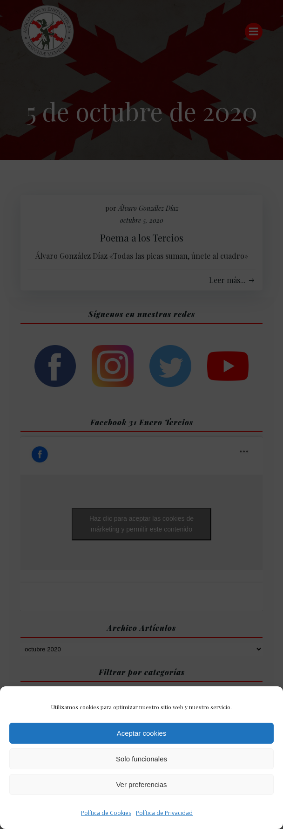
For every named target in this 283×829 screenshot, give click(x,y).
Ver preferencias (141, 784)
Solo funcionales (141, 759)
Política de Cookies (106, 813)
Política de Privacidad (164, 813)
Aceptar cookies (142, 733)
